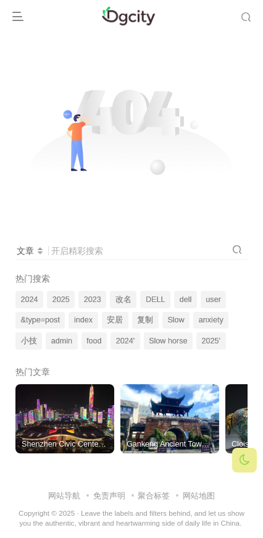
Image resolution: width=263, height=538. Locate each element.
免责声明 (109, 495)
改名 (123, 299)
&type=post (40, 320)
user (213, 299)
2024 (29, 299)
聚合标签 (154, 495)
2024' (125, 341)
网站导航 (64, 495)
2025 (61, 299)
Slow (175, 320)
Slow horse (168, 341)
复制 (145, 320)
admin (61, 341)
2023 (92, 299)
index (83, 320)
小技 (29, 341)
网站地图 (199, 495)
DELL (155, 299)
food (94, 341)
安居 (115, 320)
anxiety (211, 320)
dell (186, 299)
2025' (211, 341)
